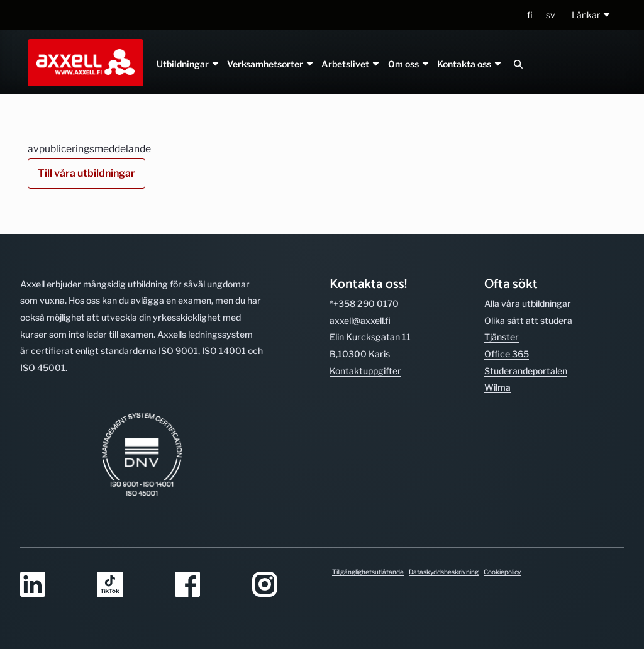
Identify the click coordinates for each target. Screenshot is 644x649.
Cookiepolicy (502, 571)
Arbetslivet (350, 63)
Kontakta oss (469, 63)
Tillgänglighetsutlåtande (368, 571)
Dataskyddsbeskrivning (444, 571)
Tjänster (501, 336)
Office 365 (506, 353)
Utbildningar (188, 63)
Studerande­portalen (525, 370)
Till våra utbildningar (86, 173)
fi (530, 14)
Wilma (497, 387)
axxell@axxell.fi (360, 320)
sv (550, 14)
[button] (591, 15)
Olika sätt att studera (528, 320)
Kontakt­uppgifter (365, 370)
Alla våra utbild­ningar (527, 303)
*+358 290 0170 (364, 303)
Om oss (408, 63)
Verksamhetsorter (270, 63)
